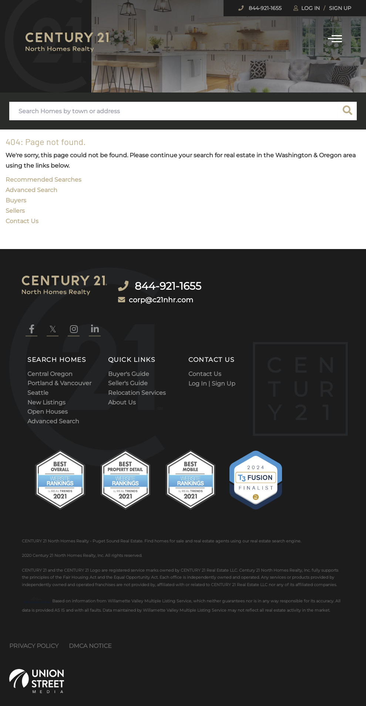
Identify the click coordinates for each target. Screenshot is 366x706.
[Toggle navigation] (335, 37)
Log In (310, 8)
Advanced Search (31, 190)
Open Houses (47, 406)
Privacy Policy (33, 640)
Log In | (200, 377)
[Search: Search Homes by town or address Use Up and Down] (173, 111)
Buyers (16, 200)
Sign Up (340, 8)
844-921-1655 (264, 8)
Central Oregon (50, 368)
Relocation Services (137, 387)
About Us (122, 396)
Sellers (15, 210)
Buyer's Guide (128, 368)
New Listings (46, 396)
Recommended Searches (43, 179)
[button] (347, 111)
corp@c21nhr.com (164, 292)
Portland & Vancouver (59, 377)
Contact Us (22, 221)
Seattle (37, 387)
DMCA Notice (90, 640)
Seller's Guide (128, 377)
